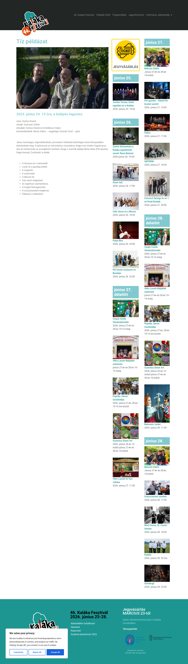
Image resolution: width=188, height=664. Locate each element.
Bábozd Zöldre (151, 68)
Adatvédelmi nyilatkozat (83, 623)
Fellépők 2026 (103, 15)
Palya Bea (118, 240)
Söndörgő (149, 583)
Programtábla (119, 15)
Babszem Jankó (152, 424)
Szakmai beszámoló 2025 (84, 634)
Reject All (37, 652)
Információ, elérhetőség (159, 15)
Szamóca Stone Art (122, 440)
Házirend (75, 627)
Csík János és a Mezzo (124, 211)
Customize (18, 652)
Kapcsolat (76, 630)
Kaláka (147, 554)
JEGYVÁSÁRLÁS (125, 67)
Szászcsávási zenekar (155, 496)
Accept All (55, 652)
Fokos (147, 132)
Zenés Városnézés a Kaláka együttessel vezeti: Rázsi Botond (123, 150)
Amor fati (117, 182)
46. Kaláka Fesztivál (84, 15)
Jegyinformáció (136, 15)
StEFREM (149, 161)
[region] (37, 643)
